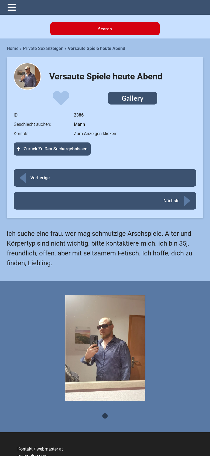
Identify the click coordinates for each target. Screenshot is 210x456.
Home (13, 48)
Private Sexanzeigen (43, 48)
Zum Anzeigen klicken (95, 133)
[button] (109, 7)
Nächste (172, 200)
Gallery (133, 98)
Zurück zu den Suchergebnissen (52, 148)
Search (105, 28)
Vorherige (40, 177)
